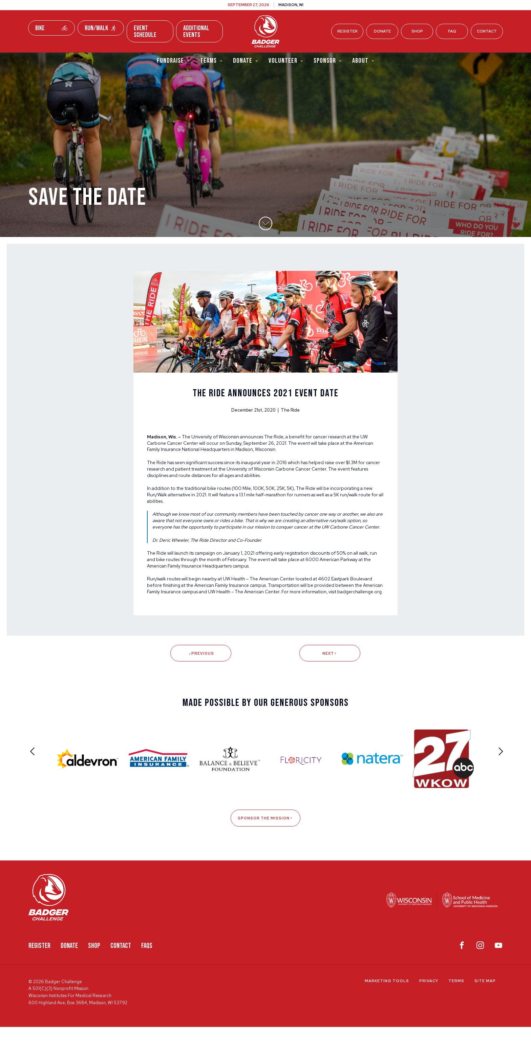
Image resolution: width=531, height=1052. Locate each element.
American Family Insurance (225, 602)
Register (347, 31)
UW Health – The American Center (263, 596)
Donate (382, 31)
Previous (201, 678)
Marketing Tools (387, 1006)
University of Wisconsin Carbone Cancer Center (300, 476)
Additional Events (196, 31)
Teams (211, 60)
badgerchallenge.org (170, 616)
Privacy (428, 1006)
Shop (417, 31)
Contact (487, 31)
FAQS (146, 971)
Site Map (485, 1006)
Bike (51, 28)
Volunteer (286, 60)
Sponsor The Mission (265, 843)
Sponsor (328, 60)
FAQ (452, 31)
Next (330, 678)
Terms (456, 1006)
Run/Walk (101, 28)
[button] (265, 228)
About (363, 60)
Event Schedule (145, 31)
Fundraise (173, 60)
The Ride (279, 442)
